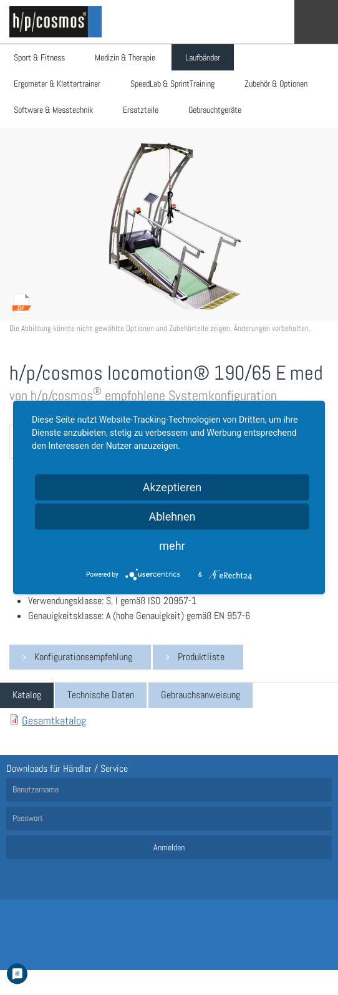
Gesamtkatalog (54, 720)
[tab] (27, 695)
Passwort (27, 818)
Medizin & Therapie (125, 57)
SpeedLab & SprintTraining (172, 83)
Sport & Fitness (39, 57)
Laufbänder (202, 57)
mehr (172, 545)
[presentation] (27, 695)
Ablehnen (171, 516)
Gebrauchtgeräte (214, 109)
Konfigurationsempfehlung (83, 656)
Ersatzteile (140, 109)
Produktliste (201, 656)
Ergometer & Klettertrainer (57, 83)
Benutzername (35, 789)
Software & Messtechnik (53, 109)
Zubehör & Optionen (275, 83)
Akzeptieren (172, 487)
